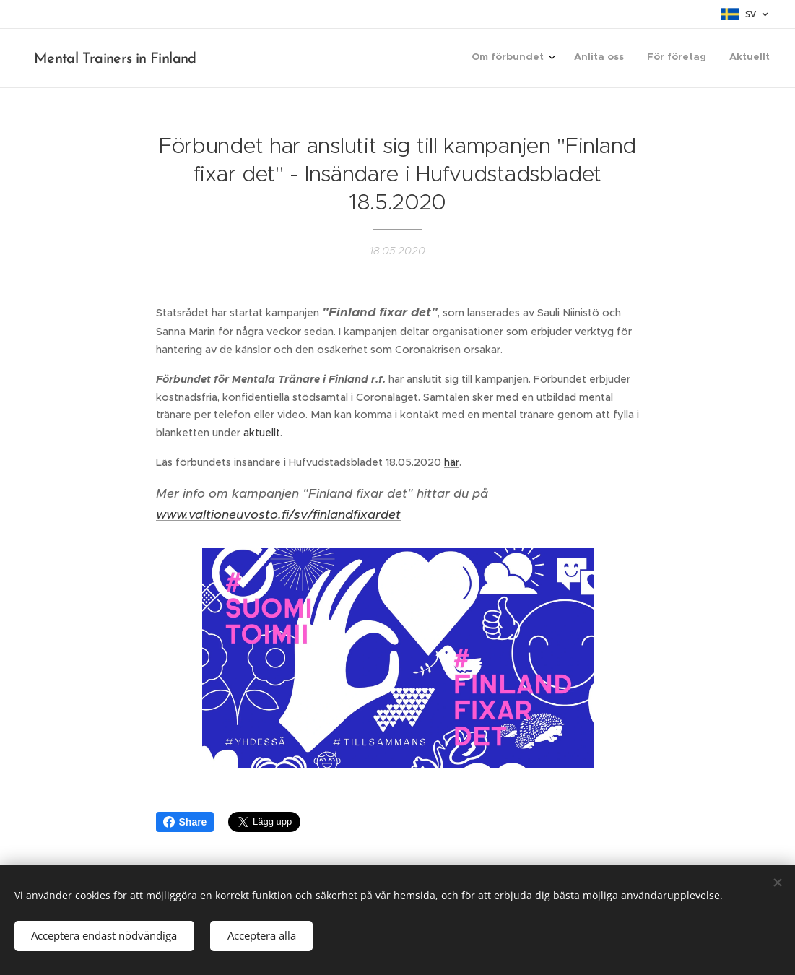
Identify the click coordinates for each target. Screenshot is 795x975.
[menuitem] (701, 58)
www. (172, 514)
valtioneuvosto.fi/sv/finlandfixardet (294, 514)
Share (185, 822)
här (451, 462)
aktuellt (261, 432)
